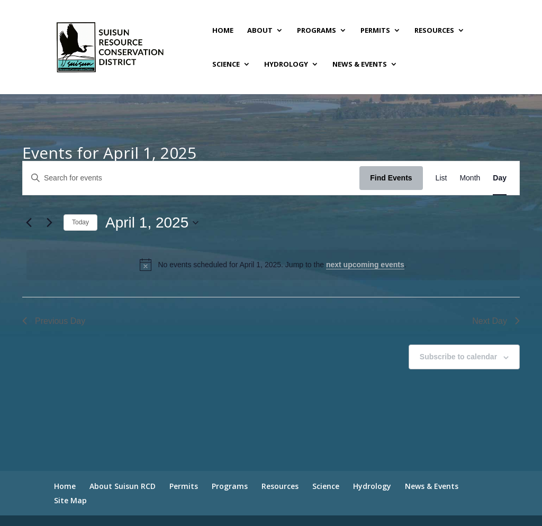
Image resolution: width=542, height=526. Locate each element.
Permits (375, 30)
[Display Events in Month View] (469, 178)
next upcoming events (365, 264)
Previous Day (53, 320)
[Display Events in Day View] (500, 178)
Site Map (70, 500)
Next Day (496, 320)
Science (226, 64)
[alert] (273, 264)
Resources (434, 30)
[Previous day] (28, 222)
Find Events (391, 178)
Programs (316, 30)
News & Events (359, 64)
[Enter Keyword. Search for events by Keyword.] (191, 178)
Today (80, 222)
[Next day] (49, 222)
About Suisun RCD (122, 486)
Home (222, 30)
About (260, 30)
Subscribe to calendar (458, 356)
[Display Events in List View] (441, 178)
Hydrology (286, 64)
